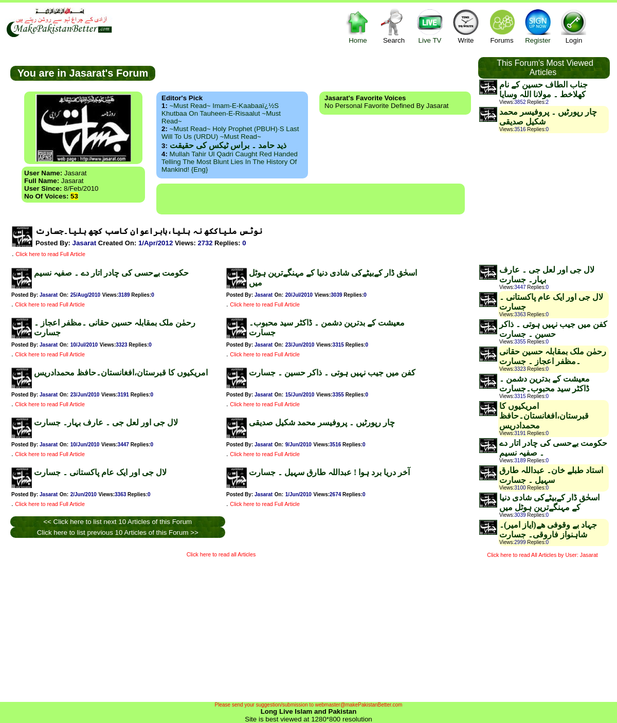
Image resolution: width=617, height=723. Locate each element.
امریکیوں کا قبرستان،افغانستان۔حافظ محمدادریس (121, 372)
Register (538, 26)
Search (394, 26)
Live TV (430, 26)
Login (574, 26)
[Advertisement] (118, 627)
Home (358, 26)
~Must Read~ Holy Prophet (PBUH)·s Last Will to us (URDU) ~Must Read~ (230, 132)
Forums (502, 26)
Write (466, 26)
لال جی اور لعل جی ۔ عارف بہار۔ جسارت (106, 422)
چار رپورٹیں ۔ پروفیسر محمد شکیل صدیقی (322, 422)
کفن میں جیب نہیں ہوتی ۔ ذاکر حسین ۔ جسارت (332, 372)
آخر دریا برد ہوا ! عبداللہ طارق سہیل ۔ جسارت (329, 472)
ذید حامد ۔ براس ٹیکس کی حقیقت (228, 145)
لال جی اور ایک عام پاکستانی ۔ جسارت (100, 472)
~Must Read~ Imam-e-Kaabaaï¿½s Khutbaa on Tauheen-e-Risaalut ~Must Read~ (221, 113)
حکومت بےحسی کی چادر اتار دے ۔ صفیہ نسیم (111, 272)
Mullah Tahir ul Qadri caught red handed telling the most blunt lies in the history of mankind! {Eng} (229, 161)
